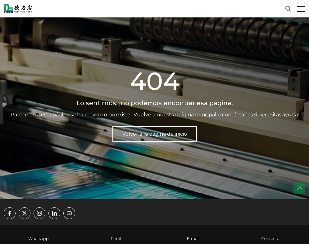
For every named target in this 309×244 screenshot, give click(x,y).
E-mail (193, 238)
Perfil (116, 238)
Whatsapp (38, 238)
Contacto (270, 238)
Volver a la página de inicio (154, 134)
